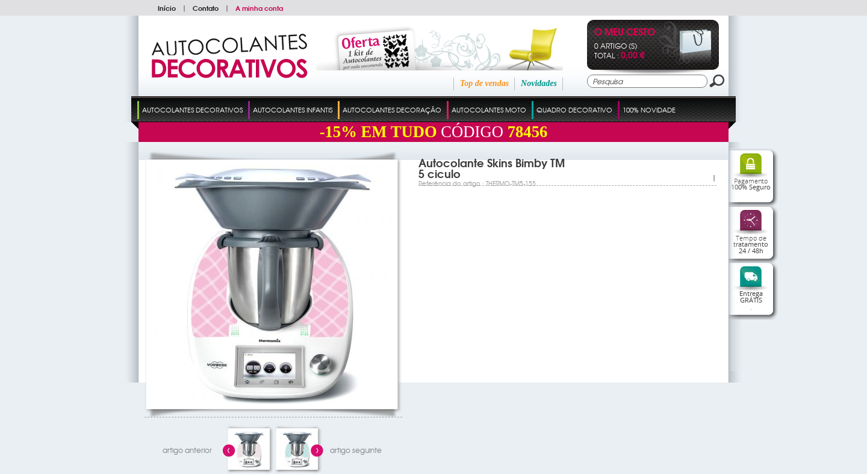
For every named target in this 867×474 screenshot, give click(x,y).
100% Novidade (649, 109)
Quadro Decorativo (574, 109)
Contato (206, 7)
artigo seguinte (356, 450)
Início (167, 7)
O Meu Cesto (624, 32)
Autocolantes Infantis (292, 109)
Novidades (539, 83)
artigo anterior (187, 450)
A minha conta (259, 7)
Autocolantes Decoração (392, 109)
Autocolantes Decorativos (192, 109)
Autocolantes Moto (489, 109)
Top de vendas (484, 83)
